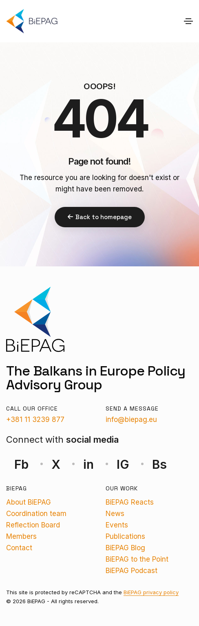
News (115, 514)
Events (117, 525)
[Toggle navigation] (188, 21)
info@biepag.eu (131, 419)
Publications (125, 536)
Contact (19, 548)
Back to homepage (100, 217)
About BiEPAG (28, 502)
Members (21, 536)
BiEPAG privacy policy (151, 592)
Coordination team (36, 514)
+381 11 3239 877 (35, 419)
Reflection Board (33, 525)
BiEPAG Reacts (130, 502)
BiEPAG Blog (125, 548)
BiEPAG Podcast (131, 571)
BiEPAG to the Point (137, 559)
